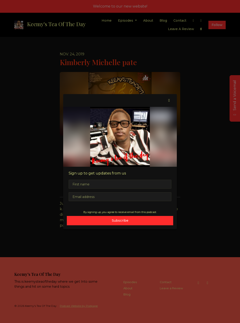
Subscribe (120, 220)
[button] (169, 100)
